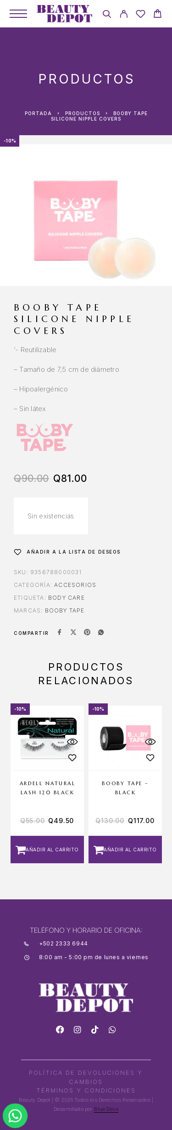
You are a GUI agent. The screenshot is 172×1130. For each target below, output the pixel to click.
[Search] (106, 15)
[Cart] (157, 15)
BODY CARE (66, 597)
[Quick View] (72, 742)
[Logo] (64, 14)
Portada (38, 113)
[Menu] (18, 13)
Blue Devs (106, 1109)
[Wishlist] (140, 15)
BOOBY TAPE (65, 610)
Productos (82, 113)
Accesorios (75, 584)
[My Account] (123, 15)
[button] (47, 849)
